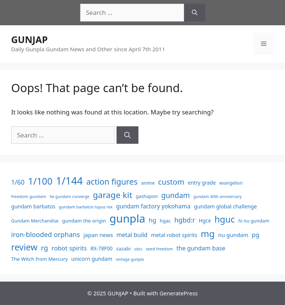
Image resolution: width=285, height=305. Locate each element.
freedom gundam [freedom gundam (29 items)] (28, 196)
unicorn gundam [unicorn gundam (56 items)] (91, 258)
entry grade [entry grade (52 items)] (202, 182)
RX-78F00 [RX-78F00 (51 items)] (102, 248)
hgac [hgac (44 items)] (165, 220)
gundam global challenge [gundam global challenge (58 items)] (225, 206)
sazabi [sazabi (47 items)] (123, 248)
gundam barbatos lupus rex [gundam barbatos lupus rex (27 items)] (86, 207)
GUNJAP (29, 39)
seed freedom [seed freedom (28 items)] (159, 249)
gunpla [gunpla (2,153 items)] (127, 218)
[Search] (194, 13)
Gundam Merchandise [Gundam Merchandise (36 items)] (35, 221)
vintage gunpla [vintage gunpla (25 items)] (130, 259)
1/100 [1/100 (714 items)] (40, 181)
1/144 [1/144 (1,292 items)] (69, 181)
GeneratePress (179, 293)
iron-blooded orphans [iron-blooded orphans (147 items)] (45, 234)
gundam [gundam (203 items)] (175, 195)
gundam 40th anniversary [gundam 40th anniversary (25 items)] (217, 196)
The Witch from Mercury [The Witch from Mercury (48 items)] (39, 259)
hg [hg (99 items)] (152, 220)
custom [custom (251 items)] (171, 181)
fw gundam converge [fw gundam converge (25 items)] (69, 196)
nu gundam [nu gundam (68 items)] (233, 235)
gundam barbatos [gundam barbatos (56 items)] (33, 206)
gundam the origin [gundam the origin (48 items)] (84, 220)
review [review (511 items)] (24, 247)
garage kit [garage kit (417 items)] (112, 195)
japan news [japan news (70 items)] (98, 235)
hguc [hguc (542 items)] (224, 219)
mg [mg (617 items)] (207, 233)
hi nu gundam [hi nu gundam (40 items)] (253, 220)
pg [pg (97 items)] (255, 235)
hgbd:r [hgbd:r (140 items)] (184, 219)
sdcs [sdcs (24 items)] (138, 249)
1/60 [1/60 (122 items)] (17, 182)
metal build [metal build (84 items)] (132, 235)
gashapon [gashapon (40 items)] (147, 196)
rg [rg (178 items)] (44, 248)
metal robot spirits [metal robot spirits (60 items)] (174, 235)
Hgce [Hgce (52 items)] (205, 220)
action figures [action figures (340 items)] (111, 181)
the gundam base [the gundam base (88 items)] (200, 248)
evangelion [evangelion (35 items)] (231, 183)
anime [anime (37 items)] (147, 183)
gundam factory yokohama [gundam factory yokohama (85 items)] (153, 206)
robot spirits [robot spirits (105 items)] (69, 248)
